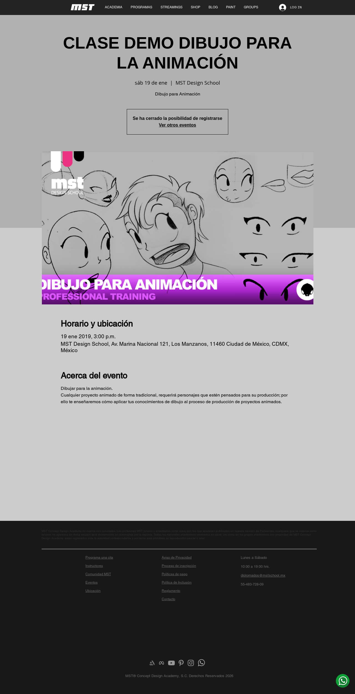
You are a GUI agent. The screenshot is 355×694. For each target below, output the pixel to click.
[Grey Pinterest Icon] (181, 663)
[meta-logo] (162, 663)
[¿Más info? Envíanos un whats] (342, 680)
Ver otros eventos (177, 125)
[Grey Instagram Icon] (191, 663)
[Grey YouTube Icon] (171, 663)
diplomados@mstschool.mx (263, 575)
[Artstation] (152, 663)
